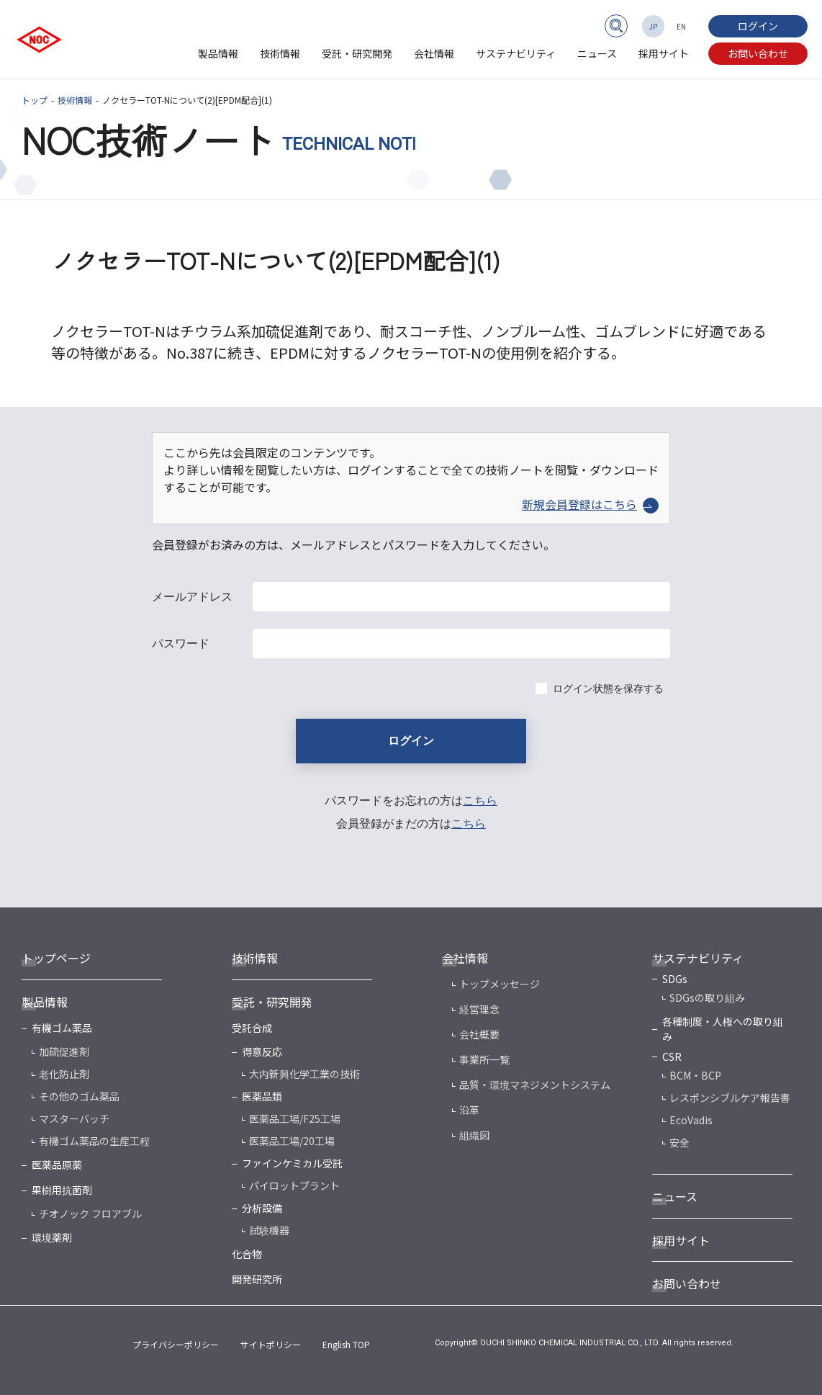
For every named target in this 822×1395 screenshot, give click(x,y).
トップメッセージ (499, 984)
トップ (35, 100)
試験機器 (269, 1230)
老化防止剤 (64, 1074)
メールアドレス (192, 597)
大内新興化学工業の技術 (304, 1074)
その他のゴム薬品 (79, 1096)
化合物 (247, 1254)
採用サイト (663, 53)
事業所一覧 (484, 1059)
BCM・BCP (695, 1075)
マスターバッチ (74, 1118)
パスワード (180, 643)
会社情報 (434, 53)
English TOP (346, 1344)
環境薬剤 (52, 1237)
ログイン (758, 26)
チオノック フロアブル (90, 1213)
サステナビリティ (516, 53)
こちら (480, 800)
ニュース (597, 53)
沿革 (469, 1110)
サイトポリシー (270, 1344)
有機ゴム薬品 (62, 1028)
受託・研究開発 (357, 53)
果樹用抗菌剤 (62, 1190)
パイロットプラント (294, 1185)
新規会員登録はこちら (590, 504)
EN (681, 26)
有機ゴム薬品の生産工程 (94, 1141)
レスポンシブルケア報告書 (729, 1097)
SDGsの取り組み (707, 997)
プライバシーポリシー (175, 1344)
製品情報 (218, 53)
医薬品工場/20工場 (292, 1141)
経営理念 (479, 1009)
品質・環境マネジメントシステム (534, 1084)
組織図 (474, 1135)
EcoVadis (691, 1120)
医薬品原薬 (57, 1164)
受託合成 (252, 1028)
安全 (679, 1142)
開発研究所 (257, 1279)
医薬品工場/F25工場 (294, 1118)
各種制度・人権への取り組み (722, 1029)
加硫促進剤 (64, 1051)
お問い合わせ (758, 53)
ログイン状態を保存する (608, 688)
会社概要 (479, 1034)
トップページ (56, 957)
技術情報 (280, 53)
